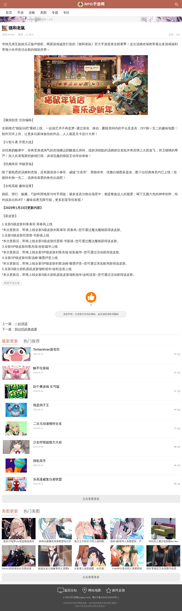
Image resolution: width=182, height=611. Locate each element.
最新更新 (10, 341)
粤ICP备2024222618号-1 (105, 597)
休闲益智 (42, 19)
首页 (9, 12)
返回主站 (67, 590)
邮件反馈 (115, 590)
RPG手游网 (18, 19)
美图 (43, 12)
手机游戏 (31, 19)
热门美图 (31, 511)
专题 (55, 12)
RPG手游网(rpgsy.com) (78, 597)
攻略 (32, 12)
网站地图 (91, 590)
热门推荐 (31, 341)
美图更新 (10, 511)
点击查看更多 (91, 498)
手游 (20, 12)
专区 (66, 12)
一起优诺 (21, 324)
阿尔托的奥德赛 (26, 329)
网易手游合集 (12, 283)
